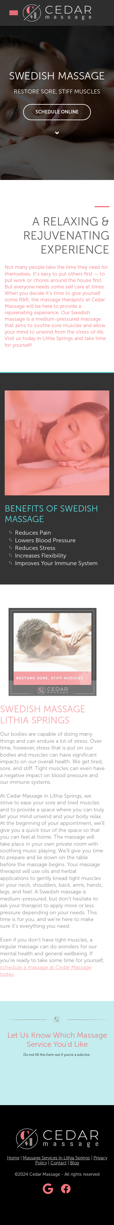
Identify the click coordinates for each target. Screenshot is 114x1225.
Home (13, 1158)
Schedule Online (57, 111)
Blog (74, 1163)
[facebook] (66, 1189)
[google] (48, 1189)
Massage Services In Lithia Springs (56, 1158)
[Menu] (14, 13)
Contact (58, 1163)
